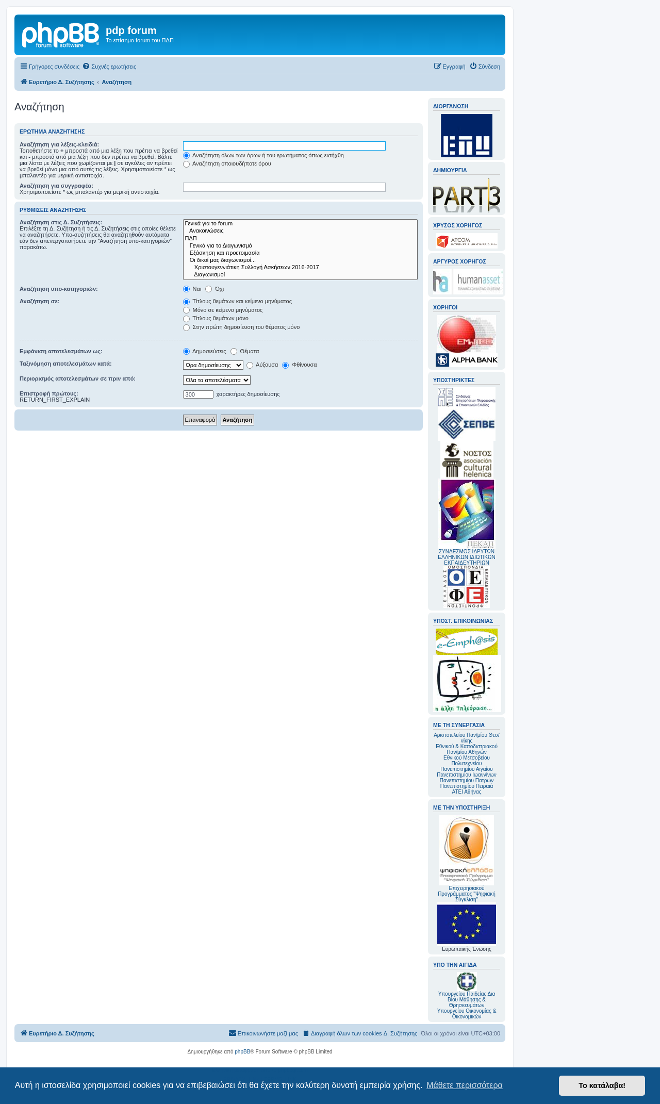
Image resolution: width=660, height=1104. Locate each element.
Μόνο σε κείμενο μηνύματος (223, 310)
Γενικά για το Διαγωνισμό (300, 246)
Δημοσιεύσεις (204, 351)
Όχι (214, 289)
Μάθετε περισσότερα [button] (464, 1085)
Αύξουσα (262, 364)
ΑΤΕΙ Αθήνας (466, 792)
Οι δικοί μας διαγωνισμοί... (300, 260)
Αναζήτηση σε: (39, 301)
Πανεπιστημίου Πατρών (467, 780)
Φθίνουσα (299, 364)
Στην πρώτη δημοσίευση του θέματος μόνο (241, 327)
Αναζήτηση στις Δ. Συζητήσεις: (61, 222)
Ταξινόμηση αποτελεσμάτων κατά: (66, 363)
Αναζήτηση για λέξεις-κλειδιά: (59, 144)
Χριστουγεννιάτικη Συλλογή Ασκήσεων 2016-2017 (300, 267)
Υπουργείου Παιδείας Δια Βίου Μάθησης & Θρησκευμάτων (467, 999)
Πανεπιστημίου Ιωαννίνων (466, 775)
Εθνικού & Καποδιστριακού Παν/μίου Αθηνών (467, 749)
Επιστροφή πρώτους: (49, 393)
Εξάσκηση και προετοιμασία (300, 253)
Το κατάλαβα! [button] (602, 1085)
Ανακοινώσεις (300, 231)
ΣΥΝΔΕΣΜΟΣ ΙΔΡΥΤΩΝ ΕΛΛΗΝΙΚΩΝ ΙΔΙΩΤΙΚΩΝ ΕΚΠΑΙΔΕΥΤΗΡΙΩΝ (466, 557)
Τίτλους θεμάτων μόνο (216, 318)
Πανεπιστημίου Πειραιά (466, 786)
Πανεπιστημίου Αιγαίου (466, 769)
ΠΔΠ (300, 238)
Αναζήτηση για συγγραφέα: (56, 186)
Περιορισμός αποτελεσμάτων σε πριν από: (78, 378)
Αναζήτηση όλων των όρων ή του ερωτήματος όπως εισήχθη (263, 155)
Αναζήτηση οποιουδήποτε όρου (227, 163)
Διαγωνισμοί (300, 274)
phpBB (242, 1051)
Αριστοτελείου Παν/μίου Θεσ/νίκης (467, 738)
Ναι (192, 289)
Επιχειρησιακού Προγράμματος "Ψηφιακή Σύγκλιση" (467, 858)
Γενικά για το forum (300, 223)
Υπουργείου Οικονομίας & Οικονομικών (467, 1013)
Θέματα (244, 351)
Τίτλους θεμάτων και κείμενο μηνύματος (237, 301)
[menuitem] (109, 66)
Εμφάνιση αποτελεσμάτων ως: (61, 351)
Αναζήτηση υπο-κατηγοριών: (59, 289)
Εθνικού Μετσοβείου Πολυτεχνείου (466, 760)
